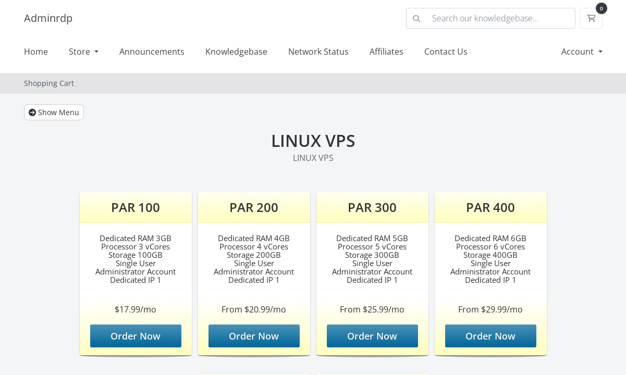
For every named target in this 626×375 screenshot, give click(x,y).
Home (36, 51)
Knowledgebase (236, 51)
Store (80, 51)
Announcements (152, 51)
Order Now (136, 336)
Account (578, 51)
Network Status (318, 51)
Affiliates (386, 51)
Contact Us (446, 51)
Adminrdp (48, 18)
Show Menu (54, 112)
